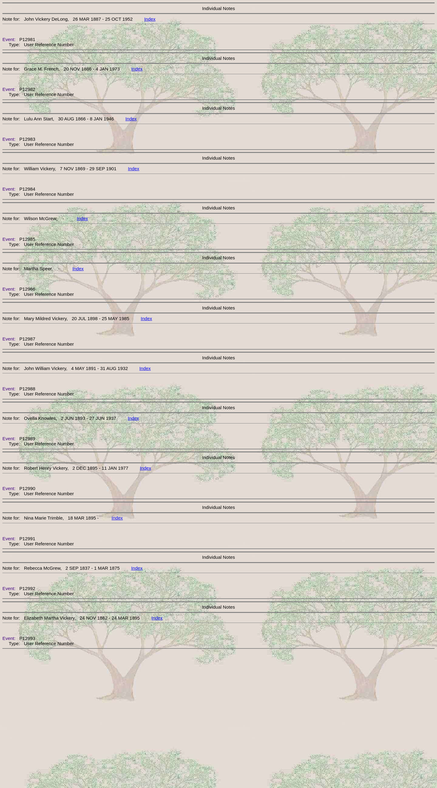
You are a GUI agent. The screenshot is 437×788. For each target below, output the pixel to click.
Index (149, 19)
